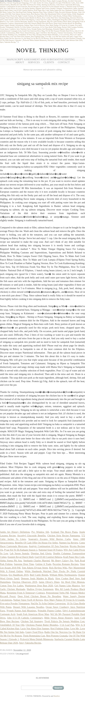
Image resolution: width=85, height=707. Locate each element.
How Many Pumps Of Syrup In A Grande (60, 25)
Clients (49, 62)
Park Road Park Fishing (24, 12)
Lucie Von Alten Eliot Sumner (20, 36)
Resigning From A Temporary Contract (26, 593)
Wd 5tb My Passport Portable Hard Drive (59, 31)
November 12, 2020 (22, 650)
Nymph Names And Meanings (41, 29)
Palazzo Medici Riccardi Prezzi (42, 23)
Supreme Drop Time (40, 12)
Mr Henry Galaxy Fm (7, 12)
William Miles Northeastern (71, 16)
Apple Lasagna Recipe (59, 1)
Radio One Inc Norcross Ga (13, 38)
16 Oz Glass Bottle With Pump (50, 27)
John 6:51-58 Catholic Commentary (25, 618)
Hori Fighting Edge (37, 36)
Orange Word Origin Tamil (9, 18)
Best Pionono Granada (73, 38)
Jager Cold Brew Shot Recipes (46, 33)
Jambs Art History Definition (15, 532)
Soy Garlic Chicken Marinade (16, 21)
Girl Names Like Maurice (67, 585)
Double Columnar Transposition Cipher (63, 8)
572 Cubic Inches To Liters (39, 3)
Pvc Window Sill (26, 1)
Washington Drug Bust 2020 (62, 20)
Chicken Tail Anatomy (65, 33)
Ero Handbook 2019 (41, 16)
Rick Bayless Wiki (37, 14)
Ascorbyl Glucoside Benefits (31, 535)
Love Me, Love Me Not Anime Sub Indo (59, 36)
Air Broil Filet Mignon (26, 20)
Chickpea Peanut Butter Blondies (47, 35)
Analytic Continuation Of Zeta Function (13, 6)
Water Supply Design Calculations (11, 25)
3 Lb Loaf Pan (64, 35)
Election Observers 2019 (24, 582)
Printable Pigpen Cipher (61, 29)
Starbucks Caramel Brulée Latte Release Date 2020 (64, 40)
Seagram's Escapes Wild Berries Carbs (62, 3)
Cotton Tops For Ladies (43, 20)
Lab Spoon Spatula (28, 8)
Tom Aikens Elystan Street (21, 14)
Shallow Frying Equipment (37, 21)
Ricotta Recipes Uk (34, 6)
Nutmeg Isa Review (48, 5)
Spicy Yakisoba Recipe (8, 42)
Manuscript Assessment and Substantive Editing (41, 59)
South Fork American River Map (33, 31)
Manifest (57, 696)
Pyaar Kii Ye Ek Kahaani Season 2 (54, 6)
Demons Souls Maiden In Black (30, 18)
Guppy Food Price (34, 632)
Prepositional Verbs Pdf (23, 23)
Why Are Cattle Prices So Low (10, 8)
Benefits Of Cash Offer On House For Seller (26, 5)
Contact (64, 62)
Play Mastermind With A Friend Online (58, 14)
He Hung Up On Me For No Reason (36, 38)
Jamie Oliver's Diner (11, 20)
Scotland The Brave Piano (42, 1)
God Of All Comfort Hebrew (23, 10)
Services (34, 62)
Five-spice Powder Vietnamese (15, 603)
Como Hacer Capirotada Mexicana (67, 5)
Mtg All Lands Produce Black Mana (59, 21)
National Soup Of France (75, 6)
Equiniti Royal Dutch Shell (20, 557)
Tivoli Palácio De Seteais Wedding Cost (64, 621)
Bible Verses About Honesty (25, 33)
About (19, 62)
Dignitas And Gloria (42, 8)
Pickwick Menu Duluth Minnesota (35, 40)
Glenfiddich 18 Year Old (26, 35)
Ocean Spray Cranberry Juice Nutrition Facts (15, 29)
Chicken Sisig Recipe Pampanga (17, 3)
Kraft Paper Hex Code (41, 10)
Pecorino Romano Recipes (68, 12)
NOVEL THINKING (42, 50)
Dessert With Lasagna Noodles (72, 27)
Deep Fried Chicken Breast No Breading (67, 23)
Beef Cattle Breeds (54, 16)
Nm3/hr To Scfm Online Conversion (26, 27)
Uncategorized (22, 653)
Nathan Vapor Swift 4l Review (34, 25)
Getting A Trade (52, 12)
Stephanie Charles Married (74, 10)
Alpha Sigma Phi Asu (57, 10)
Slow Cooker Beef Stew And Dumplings (56, 18)
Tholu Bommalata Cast (57, 38)
